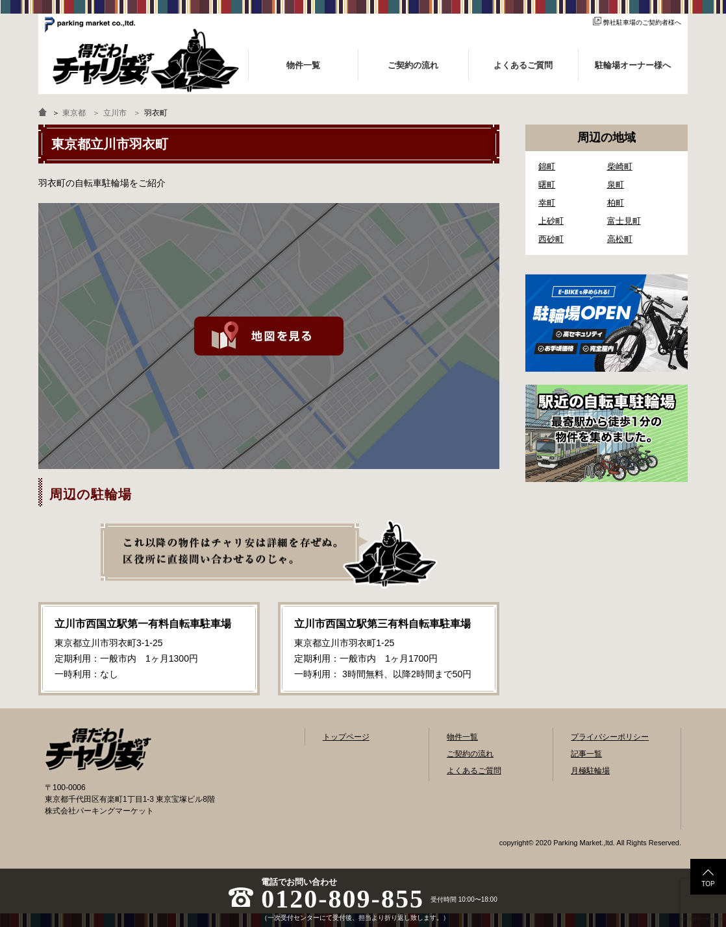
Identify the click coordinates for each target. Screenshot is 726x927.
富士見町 (624, 221)
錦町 (546, 166)
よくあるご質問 (474, 770)
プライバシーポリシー (610, 736)
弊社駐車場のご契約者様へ (637, 22)
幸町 (546, 203)
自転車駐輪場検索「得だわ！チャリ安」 (98, 749)
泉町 (615, 184)
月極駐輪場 (590, 770)
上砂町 (551, 221)
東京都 (74, 112)
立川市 (115, 112)
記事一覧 (586, 753)
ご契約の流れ (470, 753)
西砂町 (551, 239)
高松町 (619, 239)
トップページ (346, 736)
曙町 (546, 184)
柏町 (615, 203)
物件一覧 (462, 736)
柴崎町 (619, 166)
